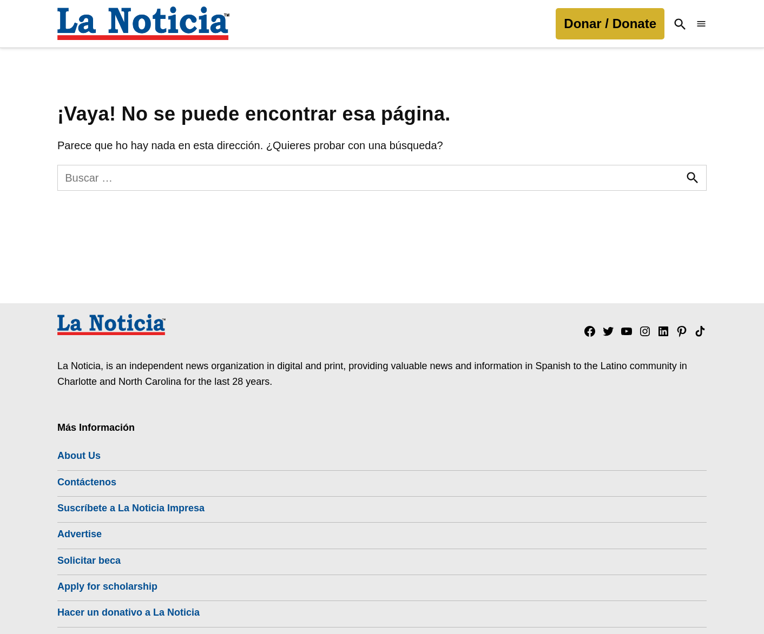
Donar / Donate (610, 23)
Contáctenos (86, 482)
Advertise (79, 534)
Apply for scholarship (107, 586)
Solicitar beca (89, 560)
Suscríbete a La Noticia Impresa (131, 508)
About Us (79, 455)
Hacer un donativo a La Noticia (128, 612)
